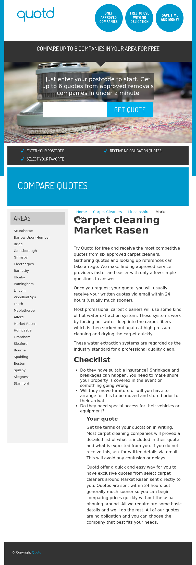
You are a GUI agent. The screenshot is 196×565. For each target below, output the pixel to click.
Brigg (18, 244)
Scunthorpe (23, 231)
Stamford (21, 383)
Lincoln (20, 290)
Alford (18, 317)
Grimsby (21, 257)
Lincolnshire (139, 212)
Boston (19, 363)
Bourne (20, 350)
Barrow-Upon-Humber (32, 237)
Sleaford (21, 344)
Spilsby (20, 370)
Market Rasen (25, 324)
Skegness (21, 377)
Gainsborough (25, 251)
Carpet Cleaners (108, 212)
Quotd (36, 552)
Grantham (22, 337)
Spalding (21, 357)
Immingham (24, 284)
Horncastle (23, 330)
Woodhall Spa (25, 297)
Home (82, 212)
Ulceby (19, 277)
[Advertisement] (37, 412)
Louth (18, 304)
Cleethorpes (24, 264)
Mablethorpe (24, 310)
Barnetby (21, 271)
